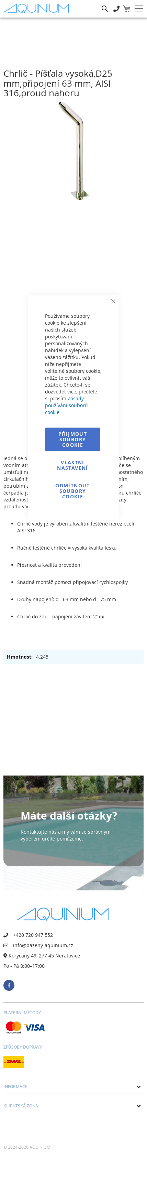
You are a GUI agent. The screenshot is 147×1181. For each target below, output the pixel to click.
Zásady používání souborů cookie (66, 405)
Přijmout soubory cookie (72, 439)
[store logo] (37, 9)
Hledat (104, 3)
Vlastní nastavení (72, 465)
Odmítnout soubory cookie (72, 491)
